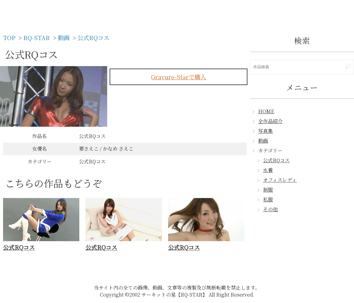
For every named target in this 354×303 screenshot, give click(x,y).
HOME (266, 111)
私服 (268, 199)
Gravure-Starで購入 (178, 77)
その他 (270, 209)
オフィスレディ (280, 179)
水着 (268, 170)
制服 (268, 189)
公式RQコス (276, 160)
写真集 (265, 130)
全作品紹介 (270, 121)
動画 (263, 140)
